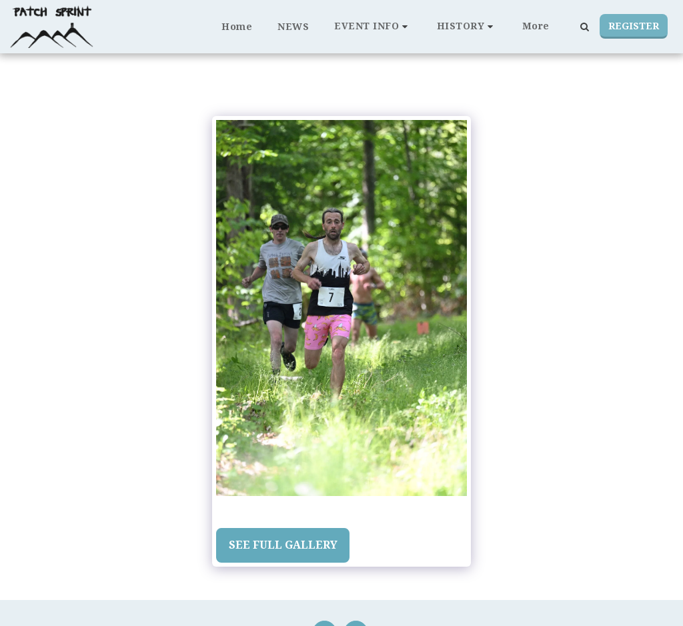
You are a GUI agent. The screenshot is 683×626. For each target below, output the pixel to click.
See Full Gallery (283, 544)
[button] (373, 26)
